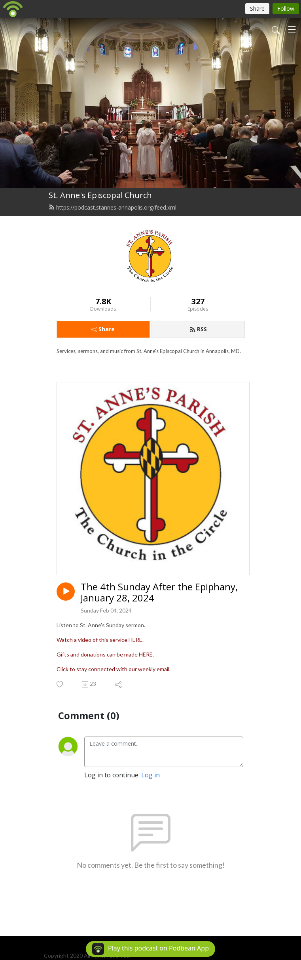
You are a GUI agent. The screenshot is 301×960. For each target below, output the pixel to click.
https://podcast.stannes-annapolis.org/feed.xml (112, 207)
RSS (198, 329)
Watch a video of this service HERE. (100, 639)
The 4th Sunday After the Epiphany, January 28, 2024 (159, 592)
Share (103, 329)
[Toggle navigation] (292, 29)
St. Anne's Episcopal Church (100, 195)
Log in (150, 775)
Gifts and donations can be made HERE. (105, 654)
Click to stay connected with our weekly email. (113, 669)
